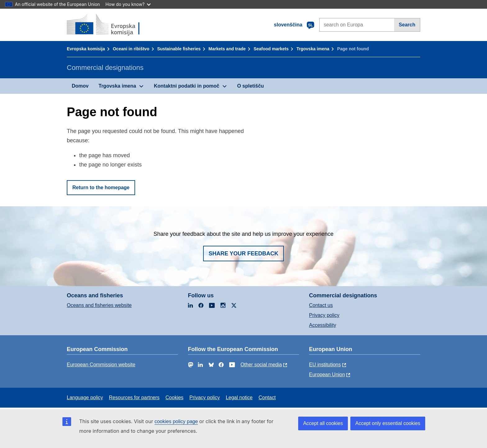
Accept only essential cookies (387, 423)
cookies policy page (176, 421)
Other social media (261, 364)
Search (407, 24)
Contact (266, 397)
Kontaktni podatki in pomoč (186, 86)
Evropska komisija (86, 48)
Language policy (85, 397)
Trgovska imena (312, 48)
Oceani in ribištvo (131, 48)
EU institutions (325, 364)
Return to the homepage (101, 187)
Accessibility (322, 325)
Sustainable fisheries (179, 48)
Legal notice (239, 397)
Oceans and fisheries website (99, 305)
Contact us (321, 305)
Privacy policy (324, 315)
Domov (80, 86)
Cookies (175, 397)
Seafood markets (271, 48)
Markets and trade (227, 48)
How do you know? (128, 4)
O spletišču (250, 86)
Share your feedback (244, 253)
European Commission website (101, 364)
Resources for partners (134, 397)
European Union (327, 374)
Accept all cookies (323, 423)
